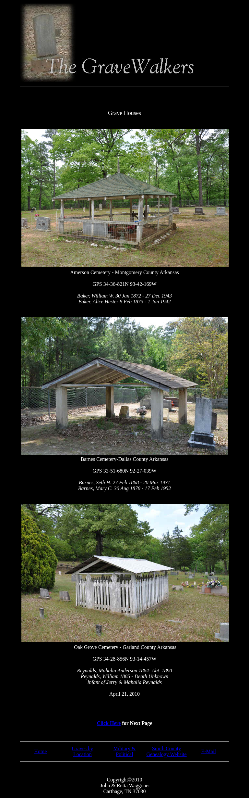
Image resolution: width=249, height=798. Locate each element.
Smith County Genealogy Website (167, 751)
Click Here (109, 723)
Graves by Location (82, 751)
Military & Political (124, 751)
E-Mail (208, 751)
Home (40, 751)
